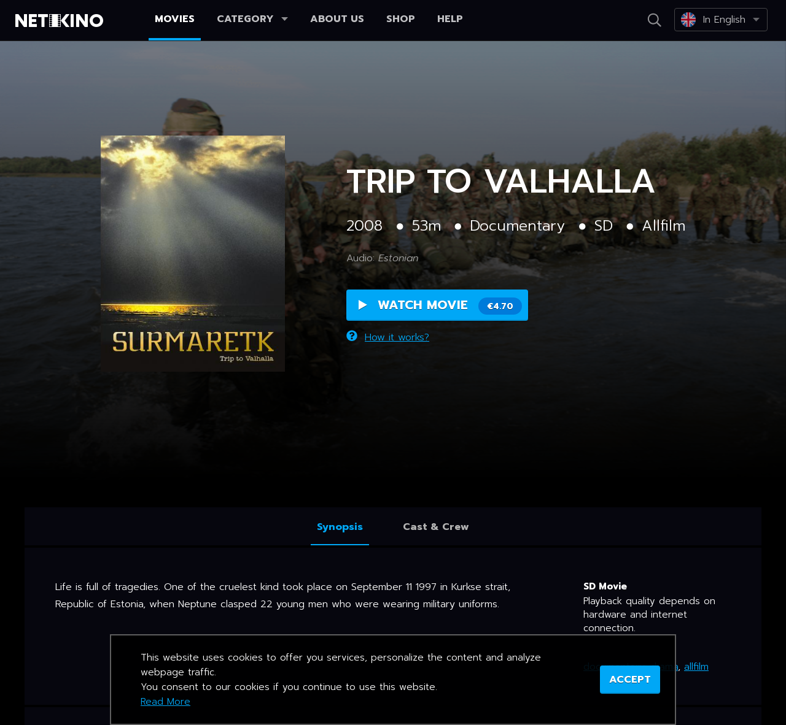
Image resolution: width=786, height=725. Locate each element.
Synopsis (340, 527)
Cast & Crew (436, 527)
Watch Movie (440, 305)
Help (450, 19)
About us (337, 19)
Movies (175, 19)
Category (252, 19)
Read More (165, 701)
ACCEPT (630, 679)
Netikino (61, 20)
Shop (400, 19)
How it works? (387, 337)
